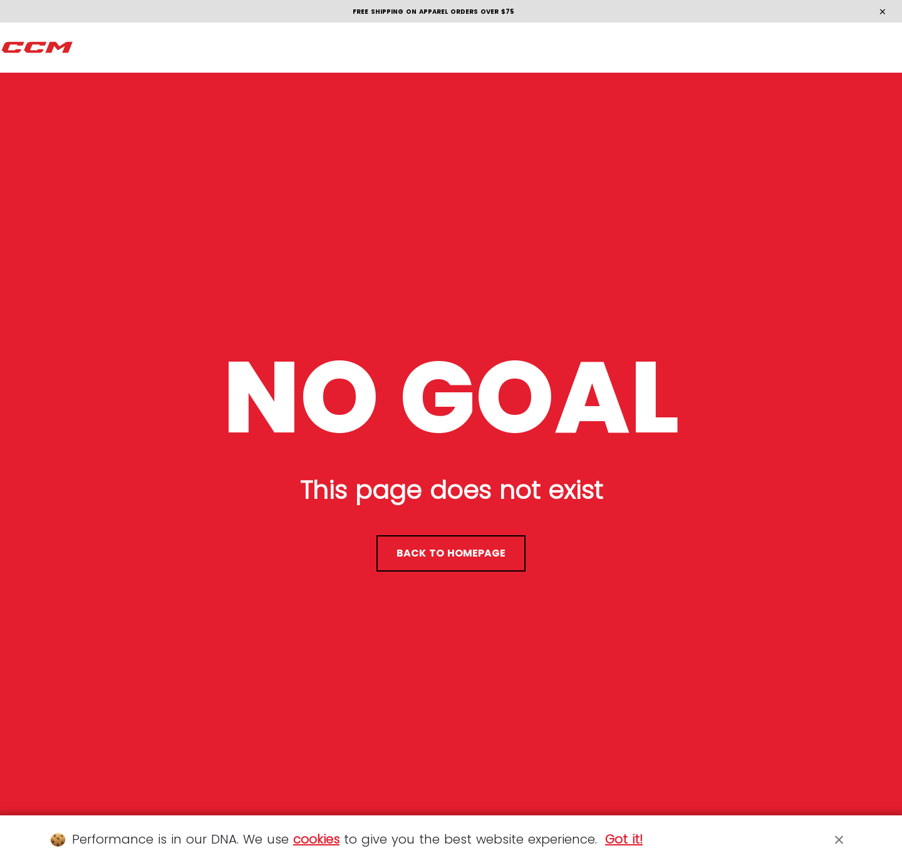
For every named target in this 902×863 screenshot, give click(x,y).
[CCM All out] (37, 47)
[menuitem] (94, 48)
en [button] (868, 47)
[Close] (839, 839)
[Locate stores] (754, 48)
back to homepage (451, 553)
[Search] (779, 47)
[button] (94, 48)
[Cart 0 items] (828, 47)
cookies (316, 839)
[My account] (803, 48)
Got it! (624, 839)
